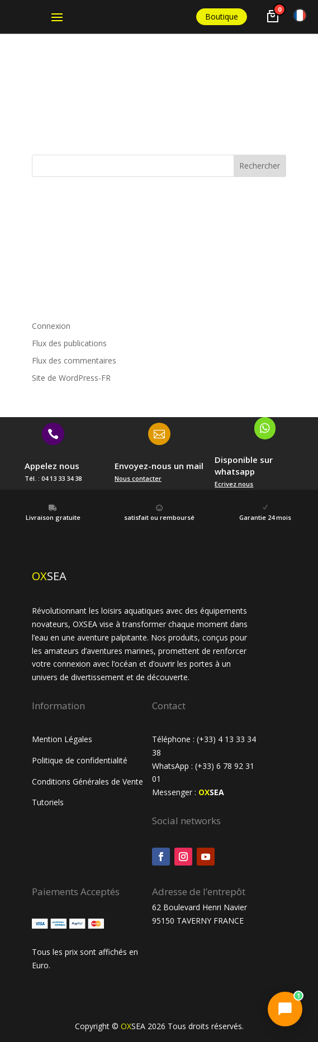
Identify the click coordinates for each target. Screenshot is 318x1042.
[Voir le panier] (273, 16)
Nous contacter (138, 478)
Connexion (51, 326)
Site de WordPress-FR (71, 377)
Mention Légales (62, 739)
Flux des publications (69, 343)
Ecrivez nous (234, 484)
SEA (211, 792)
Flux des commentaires (74, 360)
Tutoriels (49, 802)
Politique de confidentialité (79, 760)
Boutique (221, 16)
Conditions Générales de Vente (87, 781)
